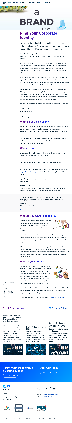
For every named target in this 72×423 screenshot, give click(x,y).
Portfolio (23, 3)
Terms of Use (29, 418)
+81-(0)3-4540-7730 (48, 396)
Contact (47, 3)
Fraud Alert (51, 418)
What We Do (13, 3)
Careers (5, 418)
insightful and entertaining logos (30, 172)
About (39, 3)
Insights (32, 3)
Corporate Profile (16, 418)
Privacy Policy (40, 418)
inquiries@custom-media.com (58, 297)
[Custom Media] (4, 3)
